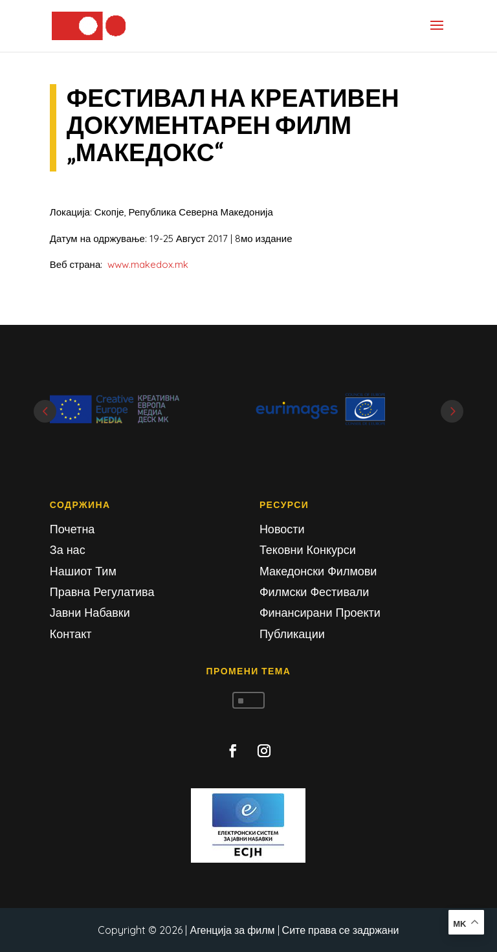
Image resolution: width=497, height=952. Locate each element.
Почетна (72, 529)
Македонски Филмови (318, 571)
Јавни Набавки (90, 612)
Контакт (71, 633)
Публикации (292, 633)
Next (452, 411)
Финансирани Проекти (320, 612)
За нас (67, 549)
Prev (45, 411)
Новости (282, 529)
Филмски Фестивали (314, 591)
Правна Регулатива (102, 591)
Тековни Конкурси (308, 549)
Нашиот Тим (83, 571)
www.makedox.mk (147, 264)
